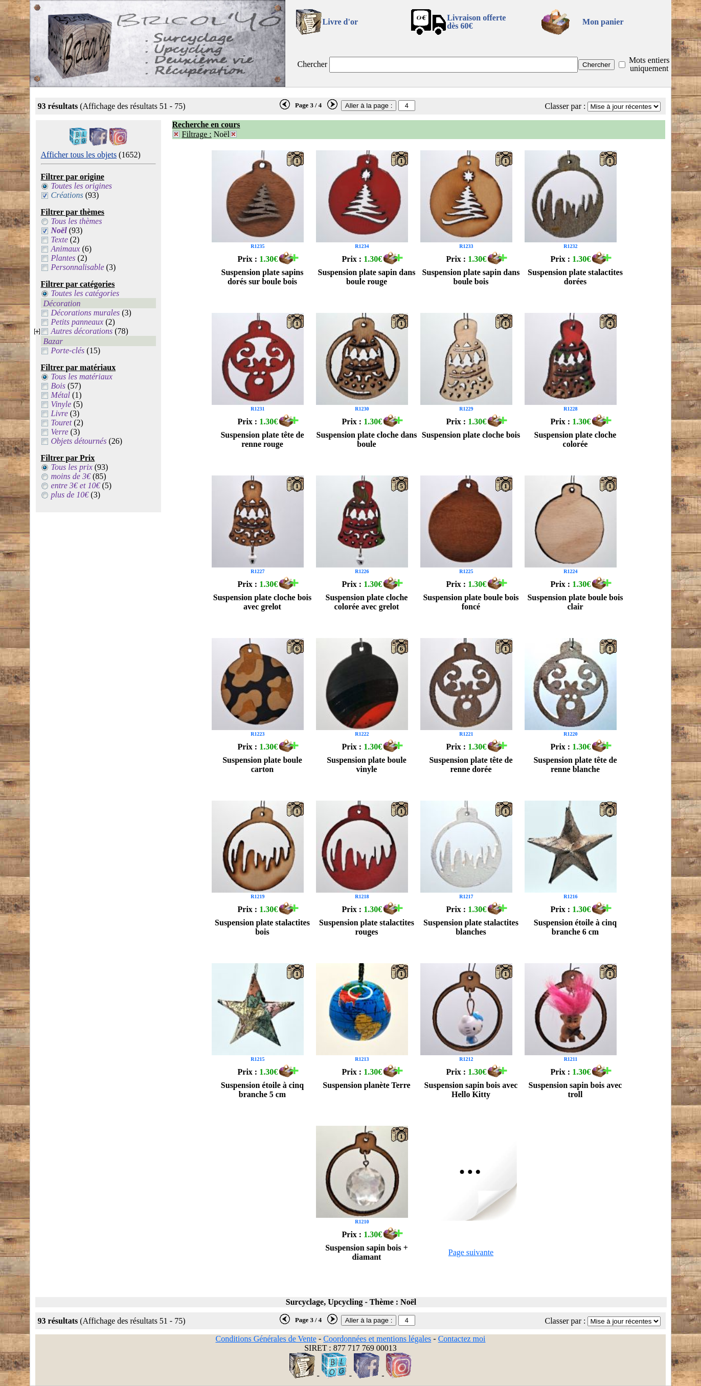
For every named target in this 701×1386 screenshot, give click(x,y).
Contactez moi (462, 1338)
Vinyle (61, 404)
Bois (58, 385)
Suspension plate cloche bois (471, 434)
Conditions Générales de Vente (265, 1338)
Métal (60, 395)
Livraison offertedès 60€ (476, 21)
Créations (67, 195)
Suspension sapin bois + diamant (366, 1252)
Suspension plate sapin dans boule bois (471, 277)
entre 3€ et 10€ (75, 485)
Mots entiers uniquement (649, 64)
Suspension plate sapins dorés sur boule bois (262, 277)
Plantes (63, 258)
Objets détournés (79, 441)
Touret (61, 422)
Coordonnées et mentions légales (377, 1338)
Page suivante (470, 1252)
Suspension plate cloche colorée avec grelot (367, 602)
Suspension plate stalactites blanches (470, 927)
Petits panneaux (77, 321)
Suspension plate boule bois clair (575, 602)
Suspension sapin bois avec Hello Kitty (471, 1090)
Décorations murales (85, 312)
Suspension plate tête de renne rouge (262, 439)
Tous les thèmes (76, 221)
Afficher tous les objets (79, 154)
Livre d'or (340, 21)
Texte (59, 239)
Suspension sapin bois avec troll (575, 1090)
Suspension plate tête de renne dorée (470, 765)
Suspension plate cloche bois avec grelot (262, 602)
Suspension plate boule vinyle (366, 765)
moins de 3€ (71, 476)
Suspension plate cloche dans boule (366, 439)
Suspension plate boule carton (262, 765)
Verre (60, 431)
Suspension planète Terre (366, 1085)
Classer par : (565, 106)
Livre (59, 413)
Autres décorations (82, 331)
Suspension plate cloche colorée (575, 439)
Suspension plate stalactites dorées (575, 277)
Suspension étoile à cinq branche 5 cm (262, 1090)
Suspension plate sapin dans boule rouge (367, 277)
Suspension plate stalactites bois (262, 927)
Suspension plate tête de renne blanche (575, 765)
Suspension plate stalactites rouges (366, 927)
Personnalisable (77, 267)
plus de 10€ (70, 494)
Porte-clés (68, 350)
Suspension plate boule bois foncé (470, 602)
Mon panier (602, 21)
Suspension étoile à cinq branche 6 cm (575, 927)
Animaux (65, 248)
